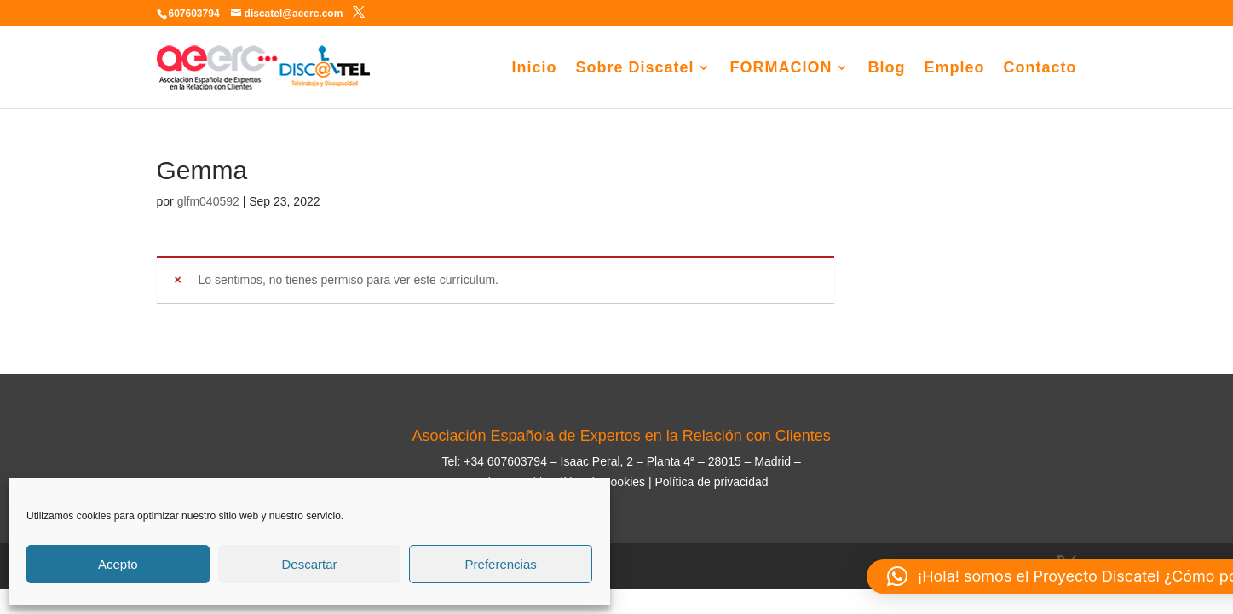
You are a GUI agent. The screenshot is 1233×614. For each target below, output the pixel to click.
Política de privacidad (711, 482)
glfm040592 (208, 201)
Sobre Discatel (634, 68)
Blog (886, 68)
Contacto (1040, 68)
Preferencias (501, 564)
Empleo (954, 68)
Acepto (118, 564)
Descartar (309, 564)
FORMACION (780, 68)
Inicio (533, 68)
